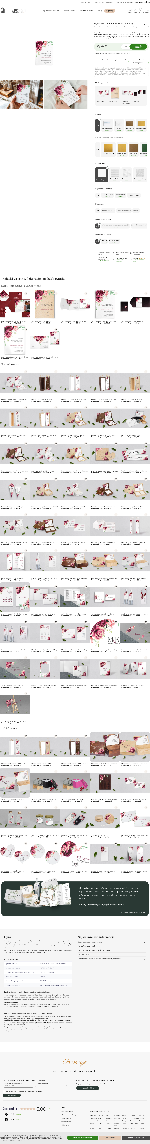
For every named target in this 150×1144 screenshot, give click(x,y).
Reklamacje (65, 1125)
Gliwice (100, 1123)
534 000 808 (100, 2)
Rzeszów (117, 1121)
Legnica (116, 1128)
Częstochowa (134, 1118)
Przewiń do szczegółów (111, 60)
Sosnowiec (93, 1121)
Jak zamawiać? (66, 1121)
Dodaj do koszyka (138, 46)
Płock (108, 1123)
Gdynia (124, 1118)
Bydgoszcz (93, 1118)
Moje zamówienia (67, 1111)
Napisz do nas (85, 891)
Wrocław (117, 1115)
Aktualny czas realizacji (68, 1115)
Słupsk (141, 1128)
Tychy (141, 1121)
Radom (141, 1118)
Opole (91, 1123)
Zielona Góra (134, 1121)
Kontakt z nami (66, 1118)
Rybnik (141, 1123)
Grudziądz (125, 1128)
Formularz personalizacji (134, 60)
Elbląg (124, 1123)
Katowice (117, 1118)
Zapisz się (12, 1095)
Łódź (107, 1115)
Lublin (100, 1118)
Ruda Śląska (134, 1123)
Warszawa (92, 1115)
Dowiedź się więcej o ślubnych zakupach (133, 912)
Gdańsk (132, 1115)
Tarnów (91, 1128)
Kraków (100, 1115)
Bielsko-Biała (116, 1125)
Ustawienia (110, 1138)
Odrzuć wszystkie (136, 1138)
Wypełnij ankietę (88, 1088)
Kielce (108, 1121)
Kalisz (99, 1128)
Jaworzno (133, 1128)
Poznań (124, 1115)
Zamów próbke (138, 63)
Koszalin (108, 1128)
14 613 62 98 (109, 2)
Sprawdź (51, 1109)
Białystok (109, 1118)
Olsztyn (124, 1121)
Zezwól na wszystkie (82, 1138)
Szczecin (142, 1115)
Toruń (99, 1121)
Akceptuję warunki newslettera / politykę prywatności (22, 1091)
